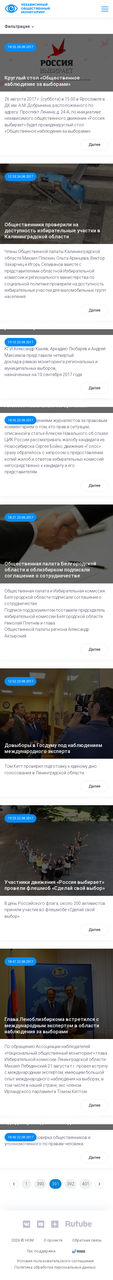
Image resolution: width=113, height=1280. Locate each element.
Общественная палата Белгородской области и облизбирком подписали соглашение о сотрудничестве (50, 570)
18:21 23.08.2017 (20, 517)
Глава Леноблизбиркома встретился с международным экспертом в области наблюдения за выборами (52, 1025)
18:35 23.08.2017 (20, 420)
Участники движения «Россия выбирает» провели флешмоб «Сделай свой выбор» (55, 885)
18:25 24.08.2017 (20, 47)
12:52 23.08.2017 (20, 681)
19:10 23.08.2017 (20, 342)
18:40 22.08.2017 (20, 1137)
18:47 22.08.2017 (20, 961)
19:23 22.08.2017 (20, 818)
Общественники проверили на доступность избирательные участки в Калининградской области (52, 230)
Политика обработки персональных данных (55, 1267)
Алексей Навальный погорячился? (47, 405)
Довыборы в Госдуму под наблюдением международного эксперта (53, 748)
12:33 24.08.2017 (20, 176)
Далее (94, 144)
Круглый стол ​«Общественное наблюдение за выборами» (42, 81)
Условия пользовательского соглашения (55, 1261)
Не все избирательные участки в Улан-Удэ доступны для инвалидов (52, 1119)
